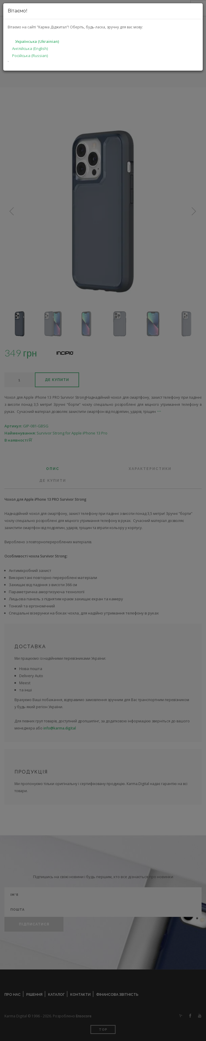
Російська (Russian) (30, 55)
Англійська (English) (30, 48)
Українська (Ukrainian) (37, 41)
